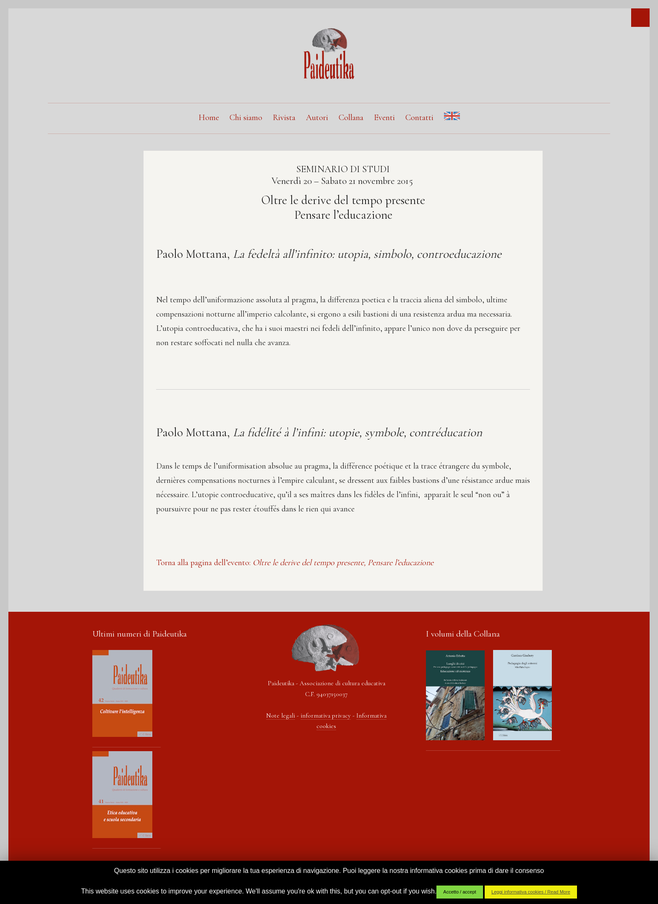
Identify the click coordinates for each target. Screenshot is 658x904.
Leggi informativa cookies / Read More (530, 891)
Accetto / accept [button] (459, 891)
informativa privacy (325, 715)
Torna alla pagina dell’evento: (294, 563)
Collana (351, 118)
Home (208, 118)
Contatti (419, 118)
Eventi (384, 118)
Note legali (280, 715)
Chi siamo (246, 118)
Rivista (284, 118)
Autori (317, 118)
